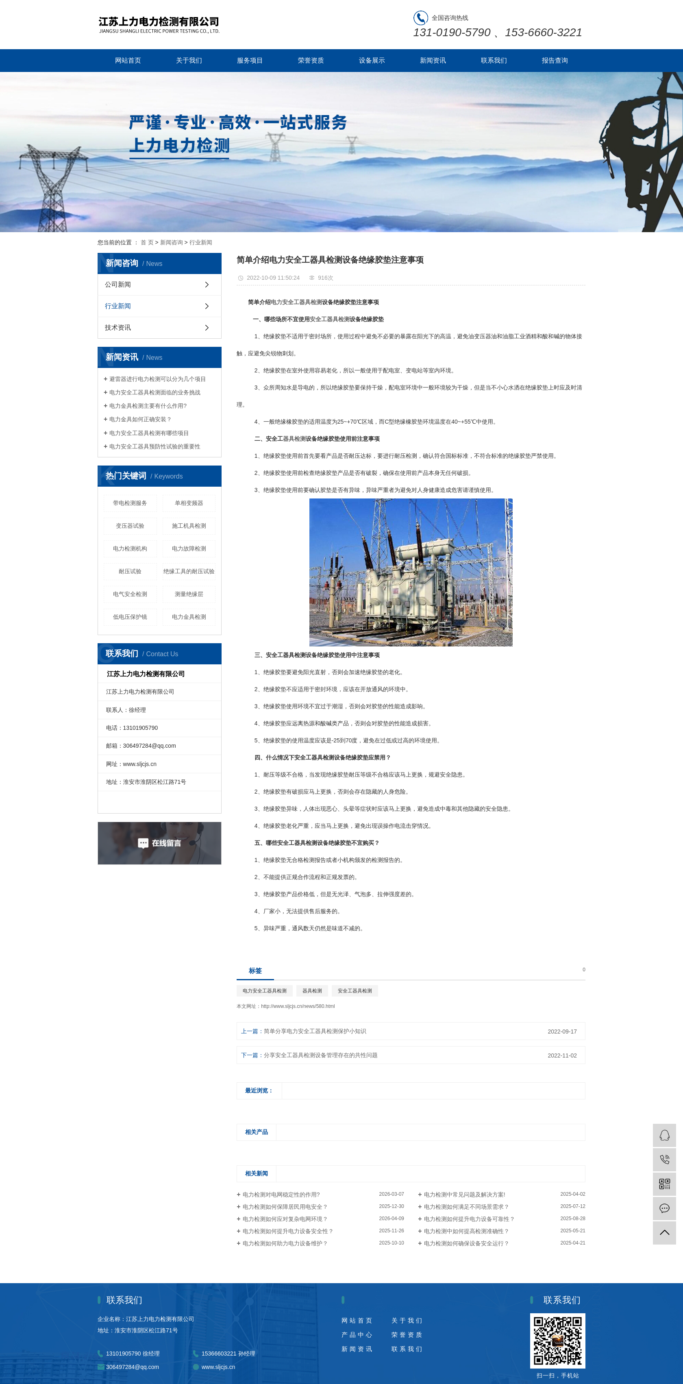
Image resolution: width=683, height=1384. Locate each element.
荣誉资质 (311, 60)
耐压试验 (130, 571)
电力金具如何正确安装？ (140, 419)
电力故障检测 (189, 548)
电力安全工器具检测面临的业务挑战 (154, 392)
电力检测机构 (130, 548)
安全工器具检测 (355, 991)
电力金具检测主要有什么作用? (148, 406)
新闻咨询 (171, 242)
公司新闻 (118, 284)
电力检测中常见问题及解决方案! (464, 1194)
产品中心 (358, 1334)
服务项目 (250, 60)
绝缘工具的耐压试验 (189, 571)
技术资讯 (118, 327)
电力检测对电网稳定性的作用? (281, 1194)
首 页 (147, 242)
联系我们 (494, 60)
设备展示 (372, 60)
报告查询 (555, 60)
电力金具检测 (189, 617)
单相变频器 (189, 503)
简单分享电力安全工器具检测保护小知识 (315, 1031)
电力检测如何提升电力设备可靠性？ (469, 1219)
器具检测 (312, 991)
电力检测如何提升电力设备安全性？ (288, 1231)
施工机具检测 (189, 525)
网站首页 (128, 60)
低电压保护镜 (130, 617)
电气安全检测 (130, 594)
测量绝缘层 (189, 594)
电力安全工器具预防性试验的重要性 (154, 446)
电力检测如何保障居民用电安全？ (285, 1206)
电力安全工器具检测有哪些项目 (149, 433)
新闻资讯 (433, 60)
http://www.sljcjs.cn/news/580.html (298, 1006)
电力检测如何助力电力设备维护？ (285, 1243)
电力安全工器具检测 (265, 991)
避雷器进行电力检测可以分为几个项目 (157, 379)
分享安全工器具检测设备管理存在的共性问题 (321, 1055)
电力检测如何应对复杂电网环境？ (285, 1219)
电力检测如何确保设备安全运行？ (466, 1243)
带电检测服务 (130, 503)
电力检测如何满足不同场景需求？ (466, 1206)
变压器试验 (130, 525)
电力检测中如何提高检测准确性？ (466, 1231)
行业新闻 (200, 242)
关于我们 (189, 60)
